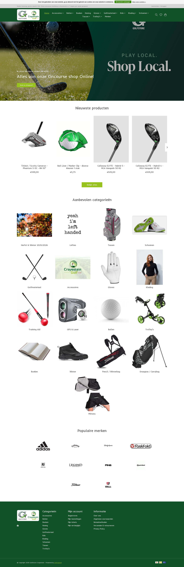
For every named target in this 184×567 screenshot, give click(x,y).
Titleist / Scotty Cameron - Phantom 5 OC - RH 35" (34, 166)
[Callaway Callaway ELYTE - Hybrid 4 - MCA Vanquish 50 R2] (149, 139)
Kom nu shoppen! (30, 84)
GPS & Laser (73, 329)
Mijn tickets (72, 522)
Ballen (111, 329)
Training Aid (34, 329)
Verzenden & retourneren (104, 525)
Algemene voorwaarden (103, 519)
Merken (108, 16)
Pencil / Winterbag (111, 371)
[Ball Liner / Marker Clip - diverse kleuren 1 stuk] (72, 139)
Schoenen (149, 245)
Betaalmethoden (100, 522)
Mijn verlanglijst (74, 525)
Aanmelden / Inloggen (158, 6)
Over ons (97, 516)
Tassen (111, 245)
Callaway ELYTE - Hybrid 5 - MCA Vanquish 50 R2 (111, 166)
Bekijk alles (92, 184)
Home (46, 13)
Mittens (92, 413)
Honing (88, 13)
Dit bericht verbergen (123, 2)
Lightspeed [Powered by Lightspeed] (58, 562)
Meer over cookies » (139, 2)
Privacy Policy (99, 529)
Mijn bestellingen (74, 519)
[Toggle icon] (156, 15)
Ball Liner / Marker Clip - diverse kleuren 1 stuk (73, 166)
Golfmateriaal (34, 287)
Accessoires (72, 287)
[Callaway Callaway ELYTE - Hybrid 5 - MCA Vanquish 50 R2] (111, 139)
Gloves (111, 287)
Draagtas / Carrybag (149, 371)
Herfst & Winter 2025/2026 (34, 245)
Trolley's (149, 329)
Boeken (79, 13)
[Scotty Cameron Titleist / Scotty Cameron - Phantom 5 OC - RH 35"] (34, 139)
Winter (73, 371)
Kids (44, 535)
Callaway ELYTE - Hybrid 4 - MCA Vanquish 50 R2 (149, 166)
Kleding (149, 287)
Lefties (73, 245)
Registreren (72, 516)
